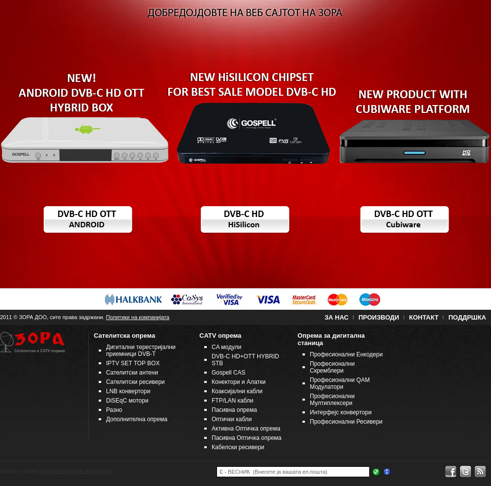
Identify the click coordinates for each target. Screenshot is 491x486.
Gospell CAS (229, 372)
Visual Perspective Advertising (75, 471)
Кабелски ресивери (238, 447)
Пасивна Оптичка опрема (246, 437)
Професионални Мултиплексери (332, 399)
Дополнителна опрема (136, 419)
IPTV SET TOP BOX (133, 363)
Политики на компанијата (137, 317)
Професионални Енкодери (346, 354)
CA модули (226, 347)
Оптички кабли (232, 419)
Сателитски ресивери (135, 381)
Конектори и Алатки (239, 381)
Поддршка (467, 317)
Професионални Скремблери (332, 367)
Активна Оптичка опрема (246, 428)
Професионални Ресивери (346, 421)
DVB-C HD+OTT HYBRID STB (245, 360)
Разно (114, 409)
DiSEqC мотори (127, 400)
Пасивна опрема (234, 409)
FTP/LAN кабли (232, 400)
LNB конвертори (128, 391)
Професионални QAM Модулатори (340, 383)
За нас (337, 317)
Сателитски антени (132, 372)
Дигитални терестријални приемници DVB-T (141, 350)
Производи (378, 317)
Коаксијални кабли (237, 391)
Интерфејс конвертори (341, 412)
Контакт (423, 317)
